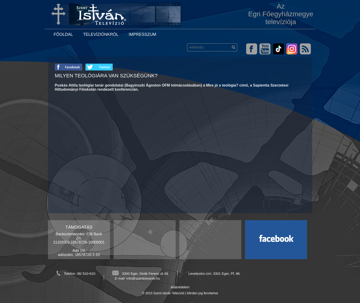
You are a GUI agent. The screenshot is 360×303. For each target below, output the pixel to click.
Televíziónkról (100, 34)
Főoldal (63, 34)
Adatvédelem (180, 287)
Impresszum (142, 34)
